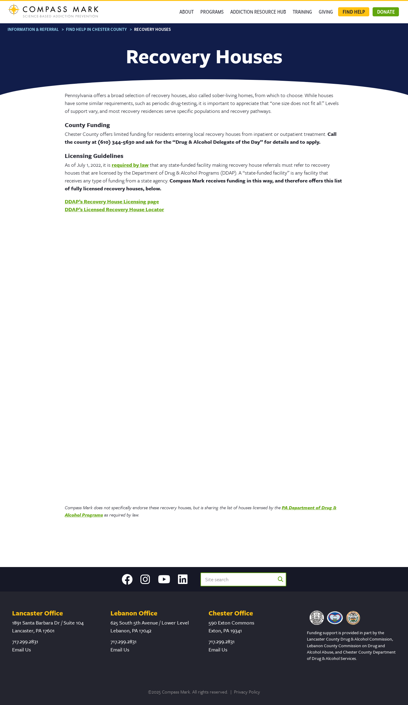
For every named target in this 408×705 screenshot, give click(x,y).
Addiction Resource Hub (258, 11)
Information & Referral (33, 29)
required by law (130, 165)
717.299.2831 (25, 641)
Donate (386, 11)
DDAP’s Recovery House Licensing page (112, 201)
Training (302, 11)
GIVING (326, 11)
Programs (212, 11)
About (186, 11)
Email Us (21, 649)
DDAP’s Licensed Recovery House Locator (114, 209)
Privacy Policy (247, 691)
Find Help (354, 11)
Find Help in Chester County (96, 29)
